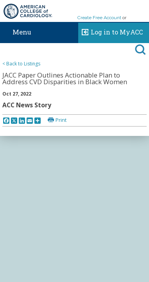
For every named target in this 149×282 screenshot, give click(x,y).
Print (61, 119)
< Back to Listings (21, 63)
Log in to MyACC (110, 31)
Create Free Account (99, 17)
